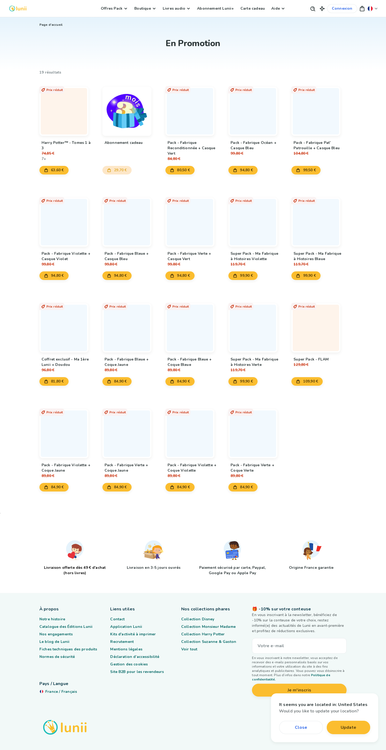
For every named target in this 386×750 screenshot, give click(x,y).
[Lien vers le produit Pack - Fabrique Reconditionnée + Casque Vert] (193, 108)
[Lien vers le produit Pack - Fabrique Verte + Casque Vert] (193, 219)
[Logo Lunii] (18, 8)
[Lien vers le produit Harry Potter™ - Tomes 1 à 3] (67, 108)
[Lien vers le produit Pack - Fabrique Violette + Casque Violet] (67, 219)
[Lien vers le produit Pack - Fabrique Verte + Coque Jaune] (130, 430)
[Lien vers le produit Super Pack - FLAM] (319, 324)
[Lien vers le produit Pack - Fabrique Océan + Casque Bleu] (256, 108)
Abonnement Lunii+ (215, 8)
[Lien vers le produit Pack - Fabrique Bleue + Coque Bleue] (193, 324)
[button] (322, 8)
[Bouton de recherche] (312, 8)
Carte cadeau (252, 8)
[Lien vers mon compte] (342, 8)
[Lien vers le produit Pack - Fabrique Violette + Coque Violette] (193, 430)
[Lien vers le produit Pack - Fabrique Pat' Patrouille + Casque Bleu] (319, 108)
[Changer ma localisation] (372, 8)
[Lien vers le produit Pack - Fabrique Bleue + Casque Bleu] (130, 219)
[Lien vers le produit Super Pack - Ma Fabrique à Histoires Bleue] (319, 219)
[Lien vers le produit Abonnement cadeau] (130, 108)
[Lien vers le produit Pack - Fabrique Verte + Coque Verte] (256, 430)
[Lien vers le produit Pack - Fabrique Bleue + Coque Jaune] (130, 324)
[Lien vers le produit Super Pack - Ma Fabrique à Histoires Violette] (256, 219)
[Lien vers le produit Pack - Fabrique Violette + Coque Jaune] (67, 430)
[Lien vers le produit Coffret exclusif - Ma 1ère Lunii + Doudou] (67, 324)
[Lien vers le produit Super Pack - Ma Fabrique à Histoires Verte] (256, 324)
